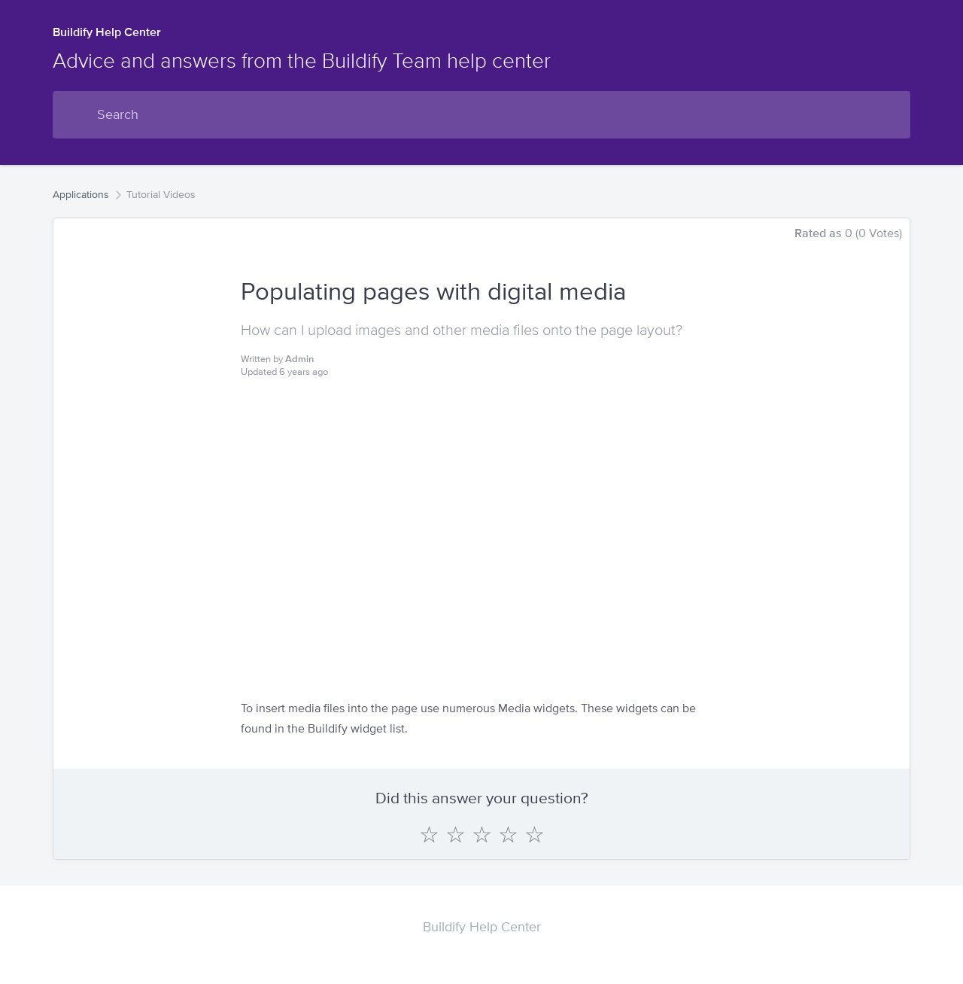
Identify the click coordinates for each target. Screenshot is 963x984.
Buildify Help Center (107, 32)
